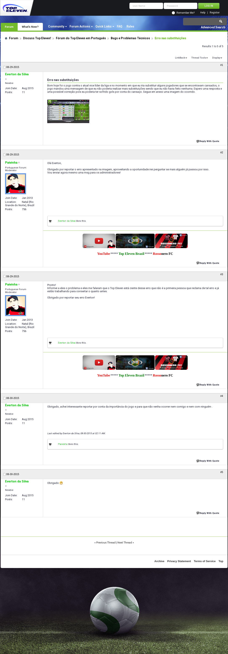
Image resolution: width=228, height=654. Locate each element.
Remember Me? (186, 12)
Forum (9, 26)
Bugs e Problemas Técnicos (130, 38)
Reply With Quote (208, 141)
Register (215, 13)
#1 (221, 65)
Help (202, 13)
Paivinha (62, 444)
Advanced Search (213, 27)
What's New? (30, 26)
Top (221, 561)
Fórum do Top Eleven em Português (81, 38)
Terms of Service (205, 561)
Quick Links (103, 26)
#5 (221, 472)
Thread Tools (198, 57)
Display (216, 57)
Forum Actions (80, 26)
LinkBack (180, 57)
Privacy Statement (179, 561)
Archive (159, 561)
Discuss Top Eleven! (37, 38)
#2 (221, 152)
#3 (221, 274)
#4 (221, 396)
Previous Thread (106, 542)
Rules (130, 26)
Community (56, 26)
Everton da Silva (66, 221)
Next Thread (124, 542)
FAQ (119, 26)
